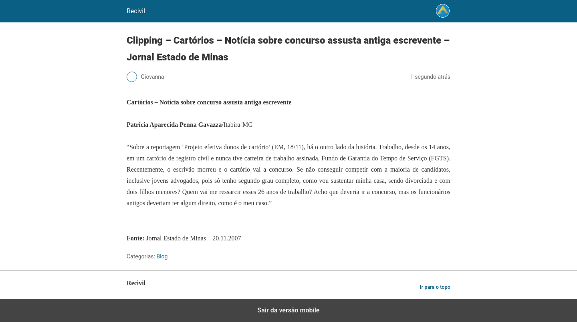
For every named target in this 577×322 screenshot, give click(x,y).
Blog (161, 256)
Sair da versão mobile (289, 310)
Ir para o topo (435, 287)
